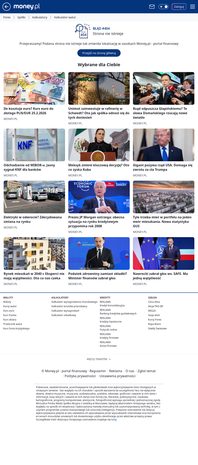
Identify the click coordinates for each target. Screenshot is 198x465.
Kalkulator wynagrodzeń (65, 310)
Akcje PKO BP (155, 306)
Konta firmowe (108, 346)
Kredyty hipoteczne (111, 321)
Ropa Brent (154, 324)
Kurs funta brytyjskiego (16, 328)
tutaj (113, 419)
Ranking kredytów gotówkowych (118, 313)
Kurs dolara (9, 319)
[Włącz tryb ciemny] (163, 6)
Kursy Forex (154, 319)
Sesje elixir (154, 315)
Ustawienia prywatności (116, 376)
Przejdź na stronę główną (99, 53)
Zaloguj (179, 6)
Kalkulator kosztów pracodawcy (69, 306)
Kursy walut (10, 306)
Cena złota (154, 302)
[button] (192, 6)
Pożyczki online (108, 329)
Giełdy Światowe (157, 328)
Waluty (7, 302)
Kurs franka (9, 315)
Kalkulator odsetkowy (64, 315)
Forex (7, 17)
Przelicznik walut (12, 324)
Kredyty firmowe (109, 337)
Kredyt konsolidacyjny (112, 305)
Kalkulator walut (65, 17)
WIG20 (152, 310)
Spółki (21, 17)
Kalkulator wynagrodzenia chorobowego (74, 302)
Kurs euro (8, 310)
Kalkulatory (39, 17)
